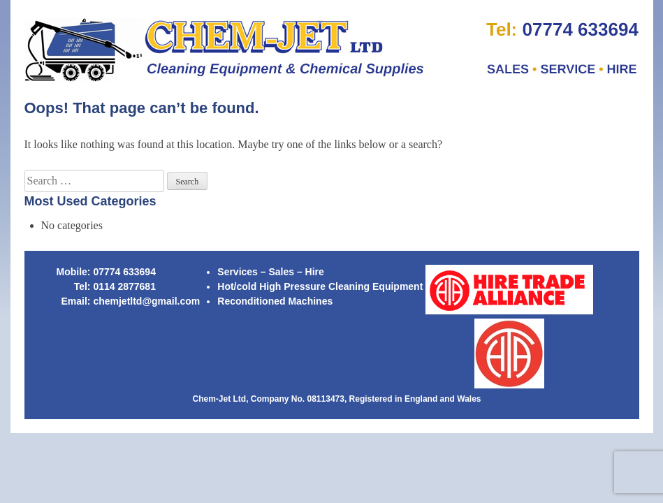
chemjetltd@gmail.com (146, 301)
